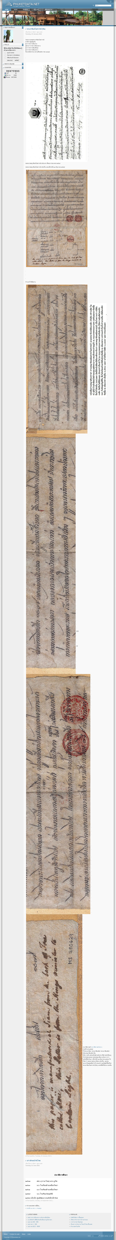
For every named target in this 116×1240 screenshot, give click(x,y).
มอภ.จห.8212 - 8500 (34, 1226)
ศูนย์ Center (10, 53)
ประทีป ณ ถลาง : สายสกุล (33, 1208)
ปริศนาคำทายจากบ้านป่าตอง (79, 1220)
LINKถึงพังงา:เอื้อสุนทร (77, 1217)
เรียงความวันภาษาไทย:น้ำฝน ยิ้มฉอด (81, 1224)
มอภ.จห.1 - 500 (32, 1224)
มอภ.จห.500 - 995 (33, 1222)
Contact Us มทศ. (15, 1234)
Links (29, 1234)
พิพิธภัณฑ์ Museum (13, 57)
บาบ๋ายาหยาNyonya (77, 1222)
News (23, 1234)
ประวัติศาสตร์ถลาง (96, 1047)
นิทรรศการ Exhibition (13, 55)
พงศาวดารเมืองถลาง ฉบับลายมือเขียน (39, 1217)
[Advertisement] (13, 113)
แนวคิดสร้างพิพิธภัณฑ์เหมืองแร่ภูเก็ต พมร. (40, 1220)
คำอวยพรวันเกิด (75, 1226)
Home (5, 1234)
